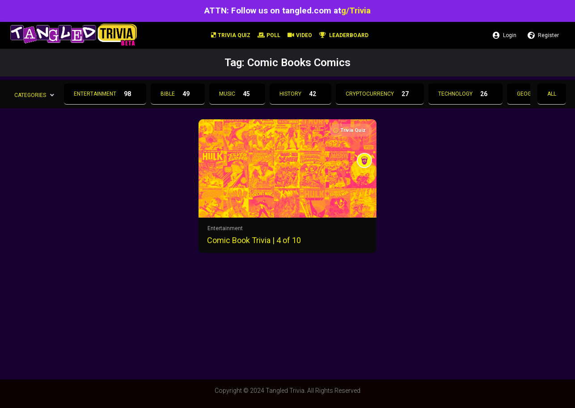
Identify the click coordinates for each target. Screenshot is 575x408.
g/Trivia (356, 10)
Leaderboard (343, 35)
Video (300, 35)
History (300, 93)
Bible (178, 93)
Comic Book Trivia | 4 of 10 (254, 240)
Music (237, 93)
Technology (465, 93)
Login (504, 35)
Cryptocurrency (380, 93)
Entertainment (105, 93)
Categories (30, 94)
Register (543, 35)
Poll (269, 35)
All (551, 94)
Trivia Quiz (230, 35)
